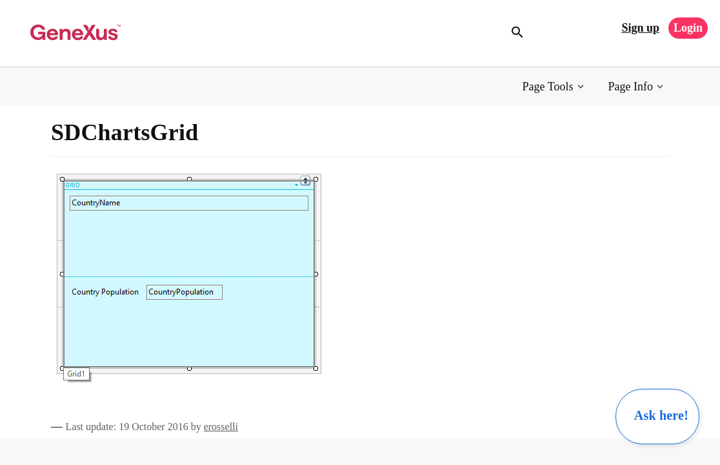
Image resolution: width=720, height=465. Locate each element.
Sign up (640, 27)
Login (688, 27)
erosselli (221, 426)
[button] (554, 87)
